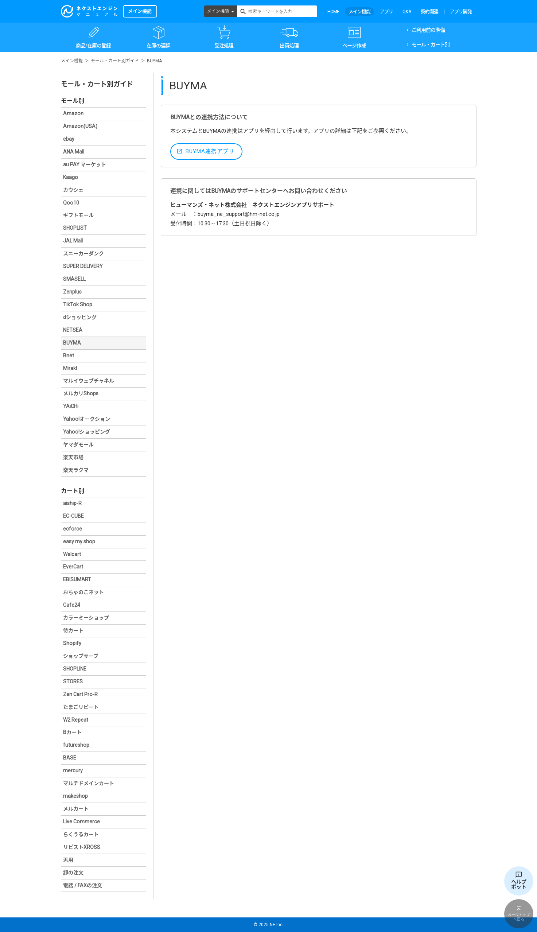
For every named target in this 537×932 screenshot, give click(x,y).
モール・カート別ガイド (115, 60)
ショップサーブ (80, 656)
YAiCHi (70, 406)
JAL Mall (73, 241)
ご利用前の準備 (428, 30)
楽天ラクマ (76, 470)
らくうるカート (81, 834)
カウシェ (73, 190)
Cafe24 (71, 605)
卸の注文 (73, 872)
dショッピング (80, 317)
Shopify (72, 643)
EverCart (73, 567)
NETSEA (72, 330)
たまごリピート (81, 707)
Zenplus (72, 292)
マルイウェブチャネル (88, 381)
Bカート (72, 732)
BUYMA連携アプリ (210, 151)
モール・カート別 (431, 44)
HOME (333, 11)
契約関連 (429, 11)
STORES (73, 681)
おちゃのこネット (83, 592)
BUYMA (72, 343)
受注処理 (223, 45)
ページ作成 (354, 45)
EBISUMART (77, 579)
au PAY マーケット (84, 164)
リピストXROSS (81, 847)
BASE (69, 758)
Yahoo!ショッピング (86, 432)
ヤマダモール (78, 444)
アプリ (386, 11)
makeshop (75, 796)
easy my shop (79, 541)
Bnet (68, 355)
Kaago (70, 177)
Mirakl (70, 368)
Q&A (406, 11)
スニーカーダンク (83, 253)
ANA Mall (73, 152)
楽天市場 (73, 457)
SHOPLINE (74, 669)
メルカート (76, 809)
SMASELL (74, 279)
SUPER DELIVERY (83, 266)
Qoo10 (71, 203)
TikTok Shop (77, 304)
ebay (68, 139)
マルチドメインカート (88, 783)
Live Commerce (81, 821)
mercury (73, 770)
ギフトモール (78, 215)
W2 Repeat (75, 720)
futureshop (76, 745)
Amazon (73, 113)
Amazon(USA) (80, 126)
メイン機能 (218, 11)
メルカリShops (80, 393)
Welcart (72, 554)
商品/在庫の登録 (93, 45)
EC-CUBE (73, 516)
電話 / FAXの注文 (82, 885)
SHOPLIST (75, 228)
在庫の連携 (158, 45)
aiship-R (72, 503)
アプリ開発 (461, 11)
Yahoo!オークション (86, 419)
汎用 (68, 860)
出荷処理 (289, 45)
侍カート (73, 630)
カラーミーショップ (86, 618)
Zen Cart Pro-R (80, 694)
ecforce (72, 529)
